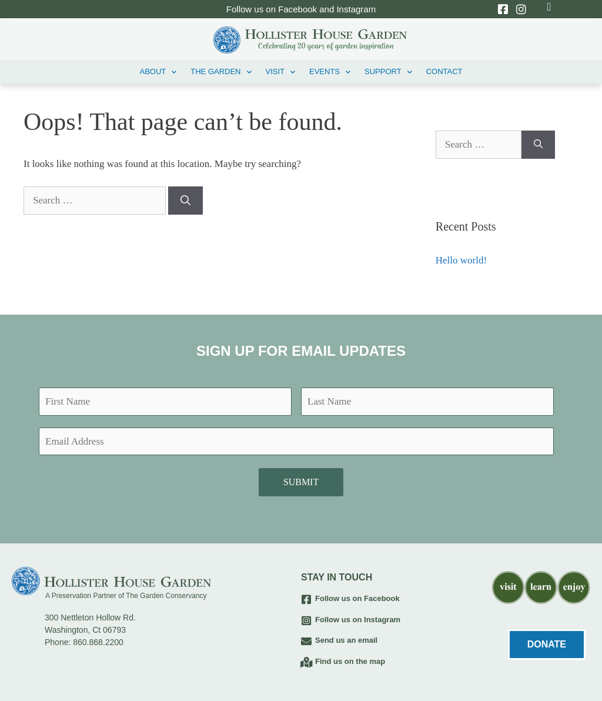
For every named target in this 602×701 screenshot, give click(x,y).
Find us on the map (350, 661)
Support (388, 72)
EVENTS (329, 72)
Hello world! (461, 260)
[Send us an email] (306, 641)
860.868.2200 (98, 642)
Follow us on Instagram (357, 619)
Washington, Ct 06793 (85, 630)
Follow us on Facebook (357, 598)
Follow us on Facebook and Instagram (301, 9)
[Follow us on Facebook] (306, 599)
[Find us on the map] (306, 662)
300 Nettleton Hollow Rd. (90, 617)
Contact (444, 71)
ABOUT (157, 72)
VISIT (281, 72)
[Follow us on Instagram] (306, 620)
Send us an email (346, 640)
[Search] (185, 200)
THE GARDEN (220, 72)
